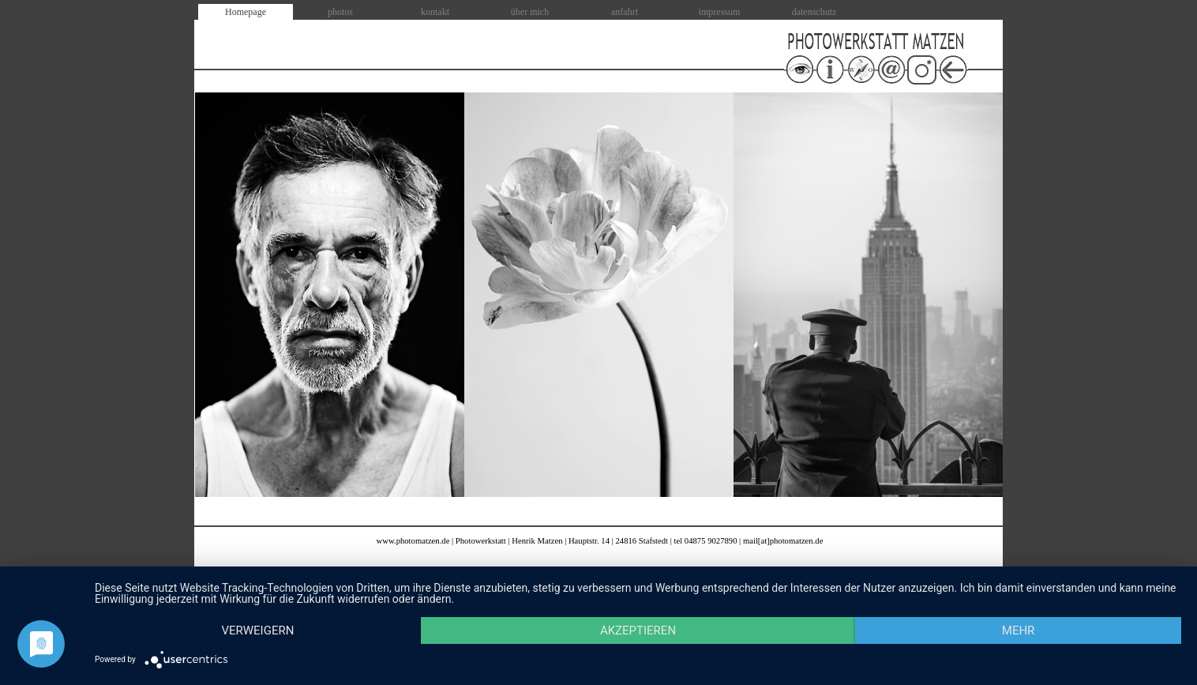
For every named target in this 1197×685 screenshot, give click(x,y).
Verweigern (257, 630)
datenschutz (814, 11)
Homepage (245, 11)
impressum (720, 11)
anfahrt (624, 11)
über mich (530, 11)
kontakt (435, 11)
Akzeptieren (638, 630)
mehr (1018, 630)
